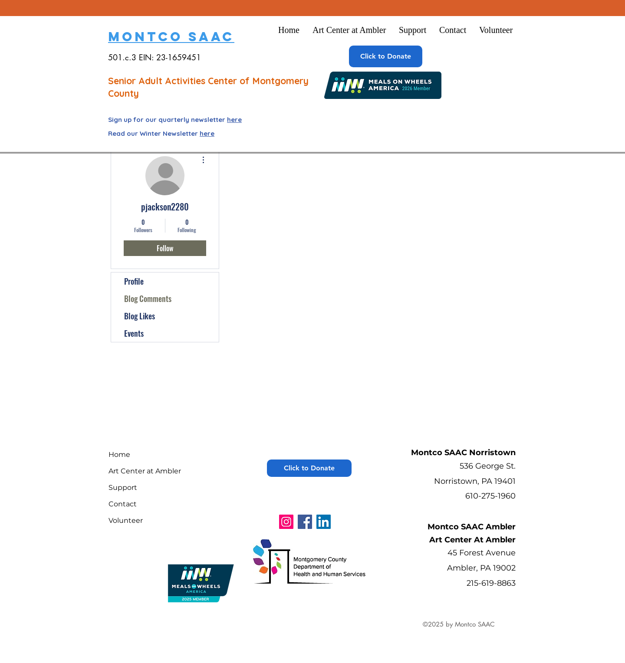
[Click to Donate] (385, 56)
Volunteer (126, 520)
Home (119, 454)
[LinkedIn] (323, 522)
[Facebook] (305, 522)
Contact (123, 504)
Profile (134, 281)
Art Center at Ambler (145, 471)
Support (123, 487)
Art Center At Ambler (472, 540)
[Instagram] (286, 522)
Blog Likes (139, 316)
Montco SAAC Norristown (463, 452)
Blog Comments (147, 298)
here (234, 119)
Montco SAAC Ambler (472, 527)
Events (134, 333)
